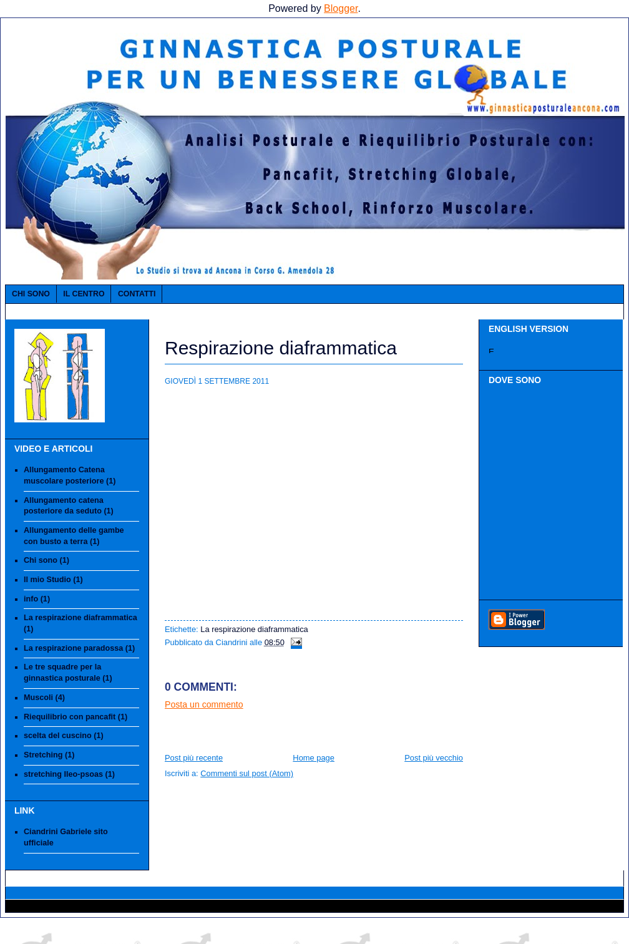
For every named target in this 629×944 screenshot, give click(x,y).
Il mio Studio (47, 579)
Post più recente (194, 757)
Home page (313, 757)
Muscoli (38, 697)
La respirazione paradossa (73, 648)
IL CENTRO (83, 294)
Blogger (341, 8)
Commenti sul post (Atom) (246, 773)
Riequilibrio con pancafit (69, 717)
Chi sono (31, 294)
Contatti (136, 294)
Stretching (43, 755)
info (31, 599)
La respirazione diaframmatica (80, 617)
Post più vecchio (433, 757)
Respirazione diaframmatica (281, 348)
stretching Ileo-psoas (63, 774)
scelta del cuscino (58, 735)
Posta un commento (204, 704)
